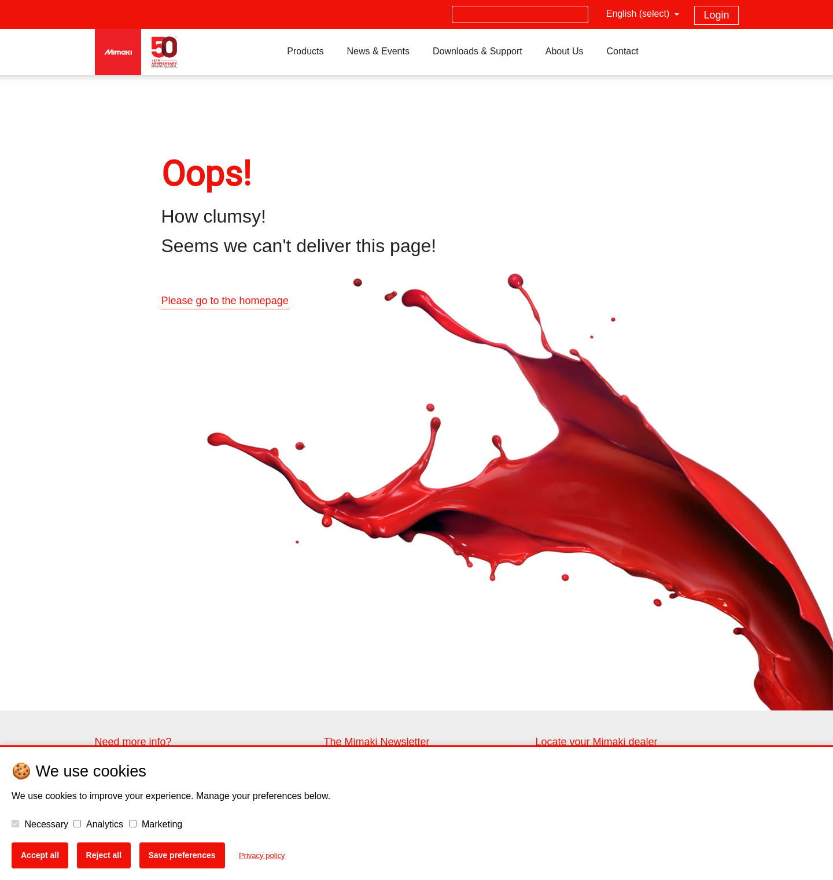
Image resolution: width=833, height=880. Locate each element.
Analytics (98, 824)
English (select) (639, 14)
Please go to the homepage (225, 300)
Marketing (156, 824)
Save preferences (182, 855)
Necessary (40, 824)
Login (716, 15)
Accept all (40, 855)
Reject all (103, 855)
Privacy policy (262, 855)
